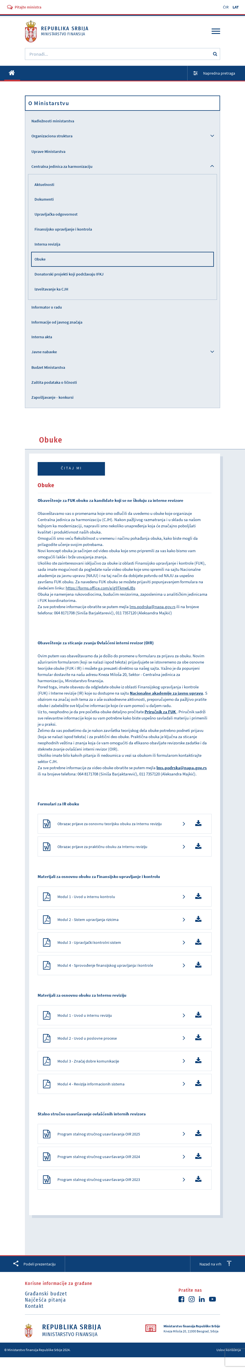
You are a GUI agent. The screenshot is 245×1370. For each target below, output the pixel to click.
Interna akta (41, 336)
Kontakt (34, 1319)
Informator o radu (46, 307)
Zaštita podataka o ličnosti (54, 382)
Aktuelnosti (44, 184)
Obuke (40, 259)
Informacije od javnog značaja (56, 322)
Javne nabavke (44, 351)
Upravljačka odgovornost (56, 214)
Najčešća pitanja (45, 1313)
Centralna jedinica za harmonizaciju (62, 166)
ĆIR (226, 7)
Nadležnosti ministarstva (52, 120)
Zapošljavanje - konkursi (52, 397)
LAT (236, 7)
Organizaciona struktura (51, 135)
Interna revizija (47, 244)
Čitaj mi (71, 468)
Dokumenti (44, 199)
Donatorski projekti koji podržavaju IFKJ (69, 274)
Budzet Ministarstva (48, 367)
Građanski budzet (46, 1306)
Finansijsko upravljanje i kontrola (63, 229)
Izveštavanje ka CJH (51, 289)
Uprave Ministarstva (48, 151)
